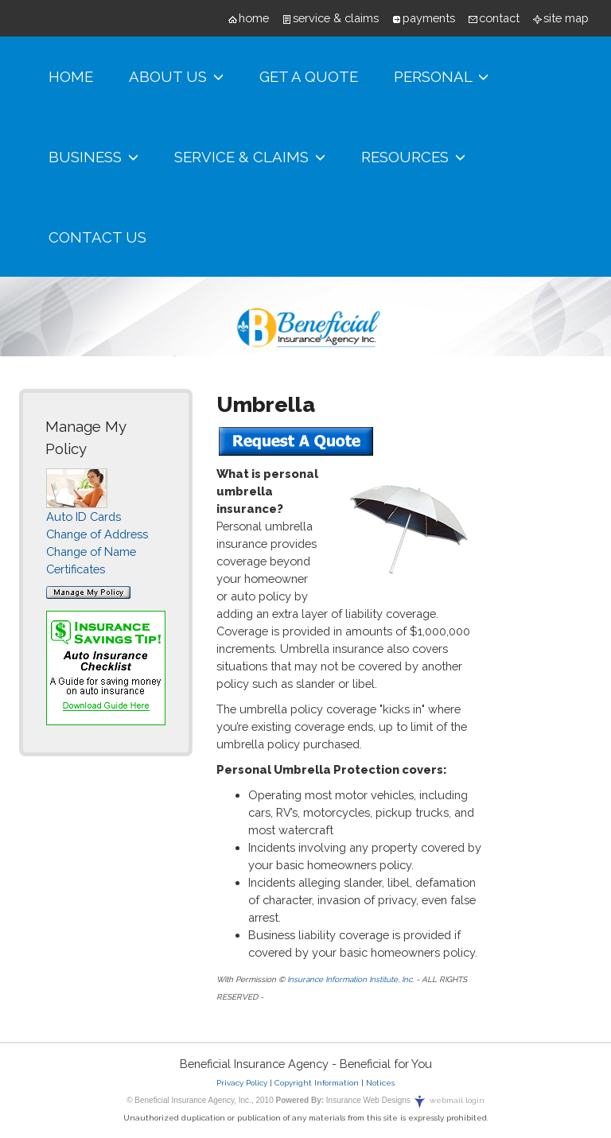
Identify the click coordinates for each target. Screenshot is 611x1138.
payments (429, 18)
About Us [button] (176, 77)
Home (71, 76)
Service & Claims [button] (249, 157)
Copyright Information (316, 1082)
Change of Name (91, 551)
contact (499, 18)
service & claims (336, 18)
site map (566, 18)
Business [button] (93, 157)
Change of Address (97, 534)
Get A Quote (308, 76)
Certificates (75, 569)
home (254, 18)
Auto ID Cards (83, 516)
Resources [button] (413, 157)
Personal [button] (441, 77)
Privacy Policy (241, 1082)
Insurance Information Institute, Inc (349, 979)
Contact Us (97, 237)
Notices (380, 1082)
